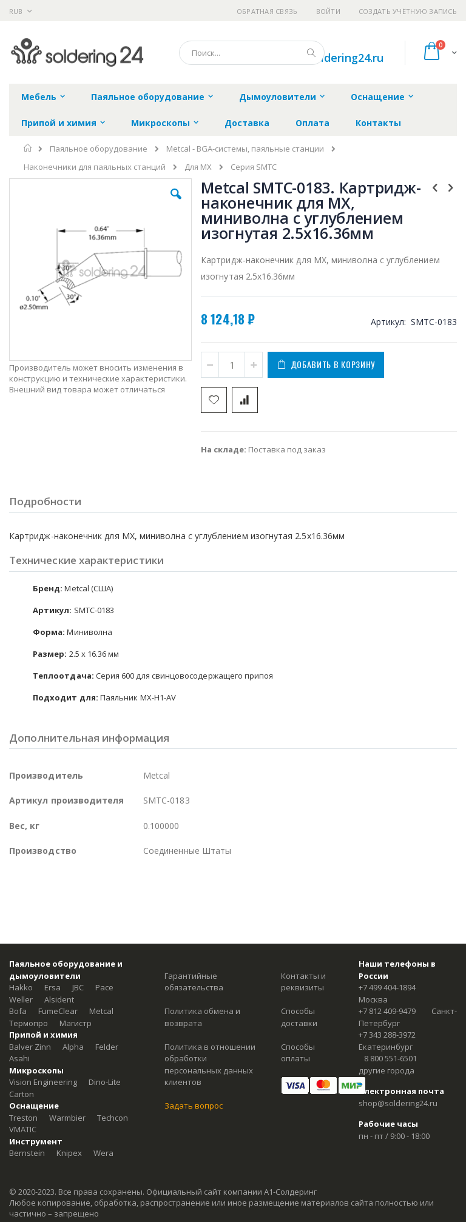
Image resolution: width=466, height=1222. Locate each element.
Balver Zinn (30, 1046)
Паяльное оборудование (98, 149)
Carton (21, 1094)
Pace (104, 987)
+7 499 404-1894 (387, 987)
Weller (21, 999)
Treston (23, 1117)
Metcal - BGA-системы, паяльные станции (245, 149)
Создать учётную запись (408, 11)
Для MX (198, 167)
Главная (28, 148)
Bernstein (27, 1152)
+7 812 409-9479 (387, 1010)
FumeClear (58, 1010)
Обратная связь (267, 11)
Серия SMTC (254, 167)
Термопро (28, 1023)
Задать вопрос (193, 1105)
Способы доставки (299, 1017)
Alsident (59, 999)
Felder (106, 1046)
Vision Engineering (43, 1081)
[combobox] (252, 53)
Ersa (52, 987)
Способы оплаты (298, 1052)
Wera (103, 1152)
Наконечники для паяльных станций (95, 167)
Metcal (101, 1010)
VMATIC (22, 1129)
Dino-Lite (105, 1081)
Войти (328, 11)
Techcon (112, 1117)
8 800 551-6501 (390, 1058)
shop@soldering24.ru (328, 57)
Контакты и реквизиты (303, 981)
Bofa (18, 1010)
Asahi (19, 1058)
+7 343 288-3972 (387, 1034)
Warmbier (67, 1117)
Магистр (75, 1023)
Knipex (69, 1152)
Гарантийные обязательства (193, 981)
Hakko (21, 987)
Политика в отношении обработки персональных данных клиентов (209, 1064)
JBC (78, 987)
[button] (176, 203)
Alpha (73, 1046)
